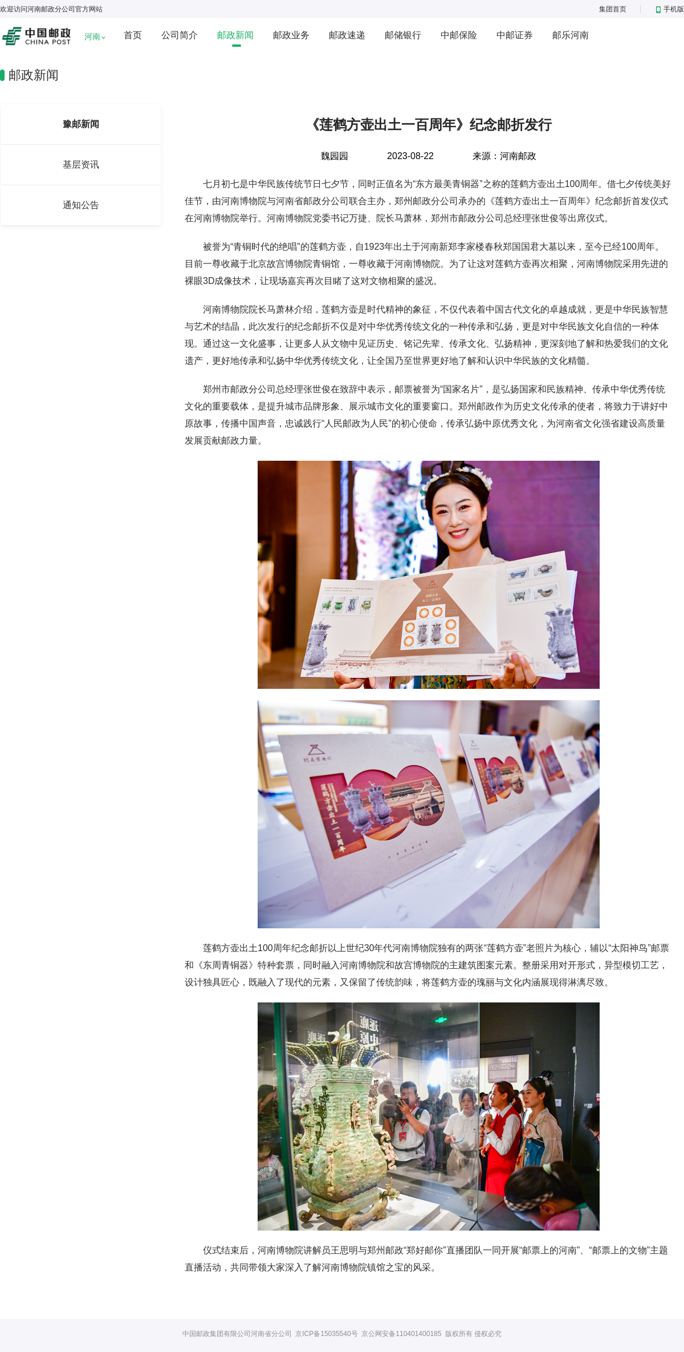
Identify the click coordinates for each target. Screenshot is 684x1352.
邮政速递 (347, 35)
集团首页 (612, 9)
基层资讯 (81, 164)
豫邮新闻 (81, 124)
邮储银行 (403, 35)
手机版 (670, 9)
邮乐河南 (570, 35)
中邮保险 (459, 35)
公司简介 (179, 35)
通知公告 (81, 205)
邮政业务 (291, 35)
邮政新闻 (235, 35)
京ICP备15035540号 (326, 1334)
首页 (133, 35)
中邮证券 (514, 35)
